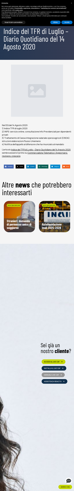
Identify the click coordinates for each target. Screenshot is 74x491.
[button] (71, 3)
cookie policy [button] (19, 10)
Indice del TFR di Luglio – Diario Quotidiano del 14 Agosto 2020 (41, 149)
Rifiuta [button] (55, 22)
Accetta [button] (66, 22)
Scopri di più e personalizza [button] (13, 22)
